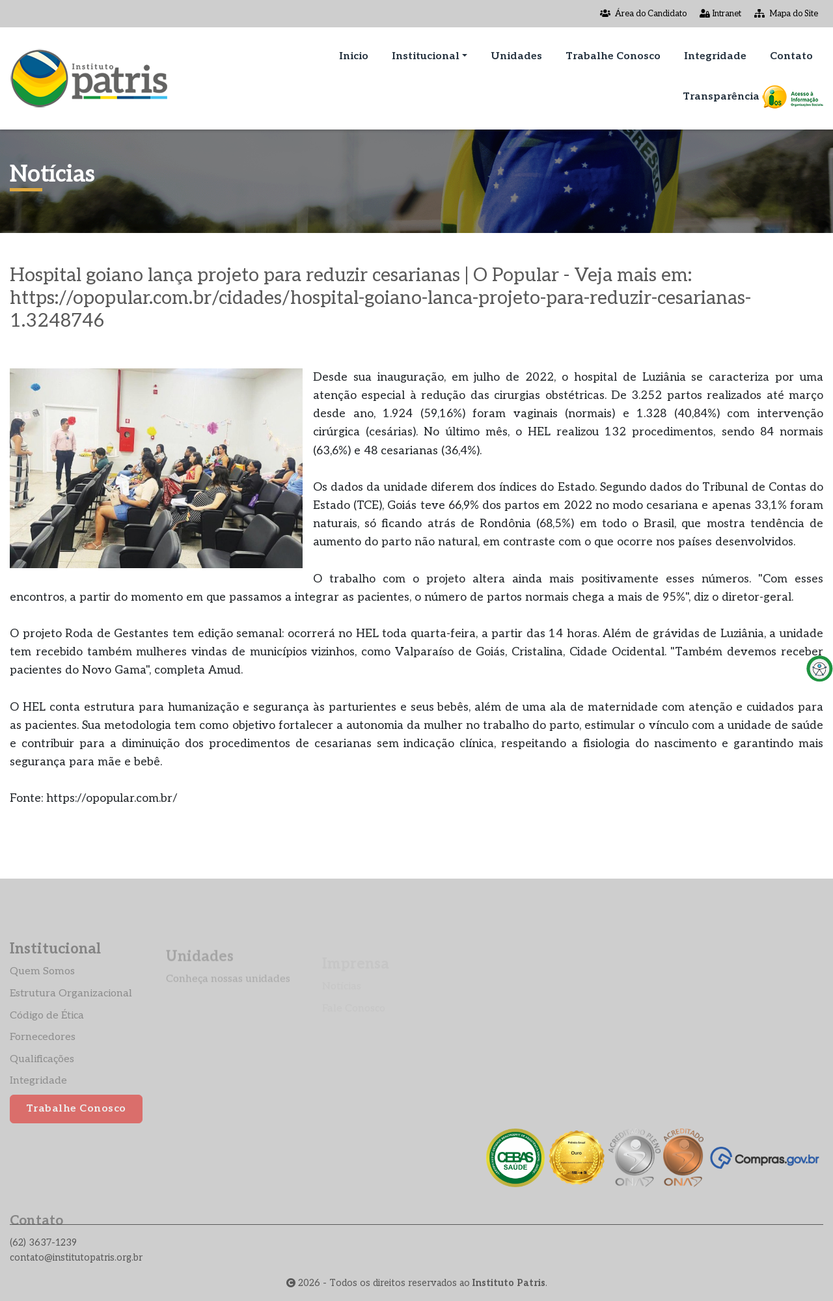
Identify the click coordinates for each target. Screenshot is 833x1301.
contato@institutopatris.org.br (76, 1257)
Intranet (720, 13)
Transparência (753, 96)
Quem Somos (42, 988)
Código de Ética (47, 1032)
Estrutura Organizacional (71, 1010)
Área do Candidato (643, 13)
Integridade (715, 56)
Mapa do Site (786, 13)
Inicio (353, 56)
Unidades (516, 56)
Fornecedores (42, 1054)
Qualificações (42, 1075)
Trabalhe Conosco (613, 56)
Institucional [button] (425, 56)
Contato (791, 56)
